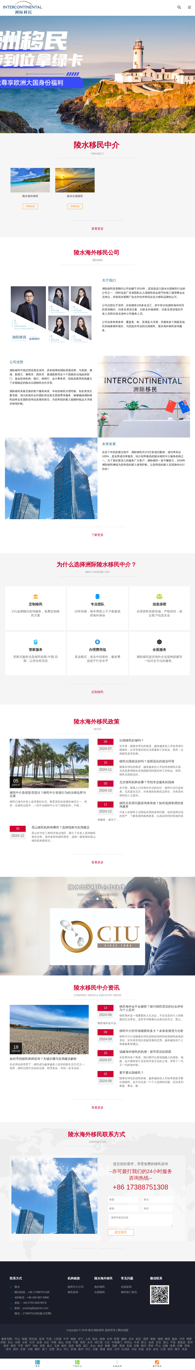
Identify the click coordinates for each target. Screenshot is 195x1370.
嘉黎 (107, 1347)
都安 (13, 1347)
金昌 (151, 1343)
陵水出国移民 (75, 196)
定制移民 (97, 692)
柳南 (73, 1340)
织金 (141, 1350)
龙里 (42, 1347)
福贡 (71, 1347)
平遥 (173, 1343)
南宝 (138, 1340)
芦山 (158, 1347)
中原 (136, 1343)
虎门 (44, 1350)
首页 (37, 1363)
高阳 (82, 1343)
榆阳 (124, 1340)
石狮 (179, 1347)
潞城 (102, 1350)
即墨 (116, 1340)
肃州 (80, 1350)
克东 (148, 1350)
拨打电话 (157, 1363)
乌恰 (35, 1347)
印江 (88, 1350)
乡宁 (80, 1340)
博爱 (189, 1340)
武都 (3, 1343)
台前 (24, 1343)
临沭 (100, 1347)
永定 (46, 1343)
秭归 (64, 1347)
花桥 (114, 1347)
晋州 (190, 1343)
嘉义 (49, 1347)
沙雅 (136, 1347)
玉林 (56, 1347)
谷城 (68, 1343)
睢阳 (167, 1340)
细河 (143, 1347)
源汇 (85, 1347)
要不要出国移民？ (131, 1072)
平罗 (20, 1347)
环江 (66, 1350)
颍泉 (174, 1340)
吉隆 (165, 1347)
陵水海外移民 (30, 196)
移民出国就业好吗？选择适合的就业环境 (146, 761)
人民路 (58, 1340)
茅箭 (150, 1347)
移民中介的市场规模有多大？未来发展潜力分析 (151, 1030)
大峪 (30, 1350)
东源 (129, 1347)
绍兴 (170, 1350)
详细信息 (30, 206)
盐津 (41, 1340)
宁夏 (75, 1343)
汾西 (17, 1343)
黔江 (144, 1343)
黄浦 (122, 1347)
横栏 (37, 1350)
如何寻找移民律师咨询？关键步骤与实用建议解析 (43, 1058)
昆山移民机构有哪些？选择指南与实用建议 (61, 827)
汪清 (163, 1350)
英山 (59, 1350)
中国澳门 (117, 1343)
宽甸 (187, 1347)
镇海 (102, 1340)
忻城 (73, 1350)
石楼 (95, 1350)
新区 (109, 1350)
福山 (61, 1343)
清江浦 (98, 1343)
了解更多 (97, 534)
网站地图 (123, 1331)
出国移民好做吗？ (131, 740)
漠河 (8, 1350)
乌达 (134, 1350)
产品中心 (77, 1363)
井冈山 (128, 1343)
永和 (109, 1340)
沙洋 (117, 1350)
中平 (66, 1340)
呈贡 (158, 1343)
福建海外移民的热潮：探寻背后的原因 (145, 1051)
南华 (6, 1347)
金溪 (39, 1343)
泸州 (182, 1340)
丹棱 (53, 1343)
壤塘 (160, 1340)
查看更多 (97, 228)
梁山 (165, 1343)
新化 (95, 1340)
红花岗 (125, 1350)
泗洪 (15, 1350)
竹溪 (49, 1340)
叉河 (32, 1343)
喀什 (177, 1350)
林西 (78, 1347)
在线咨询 (117, 1363)
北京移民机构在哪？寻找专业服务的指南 (146, 782)
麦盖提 (181, 1343)
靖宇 (27, 1347)
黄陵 (153, 1340)
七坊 (107, 1343)
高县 (184, 1350)
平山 (17, 1340)
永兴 (90, 1343)
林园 (24, 1340)
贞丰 (131, 1340)
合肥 (51, 1350)
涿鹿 (172, 1347)
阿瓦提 (33, 1340)
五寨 (23, 1350)
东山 (10, 1343)
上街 (87, 1340)
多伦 (155, 1350)
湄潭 (145, 1340)
